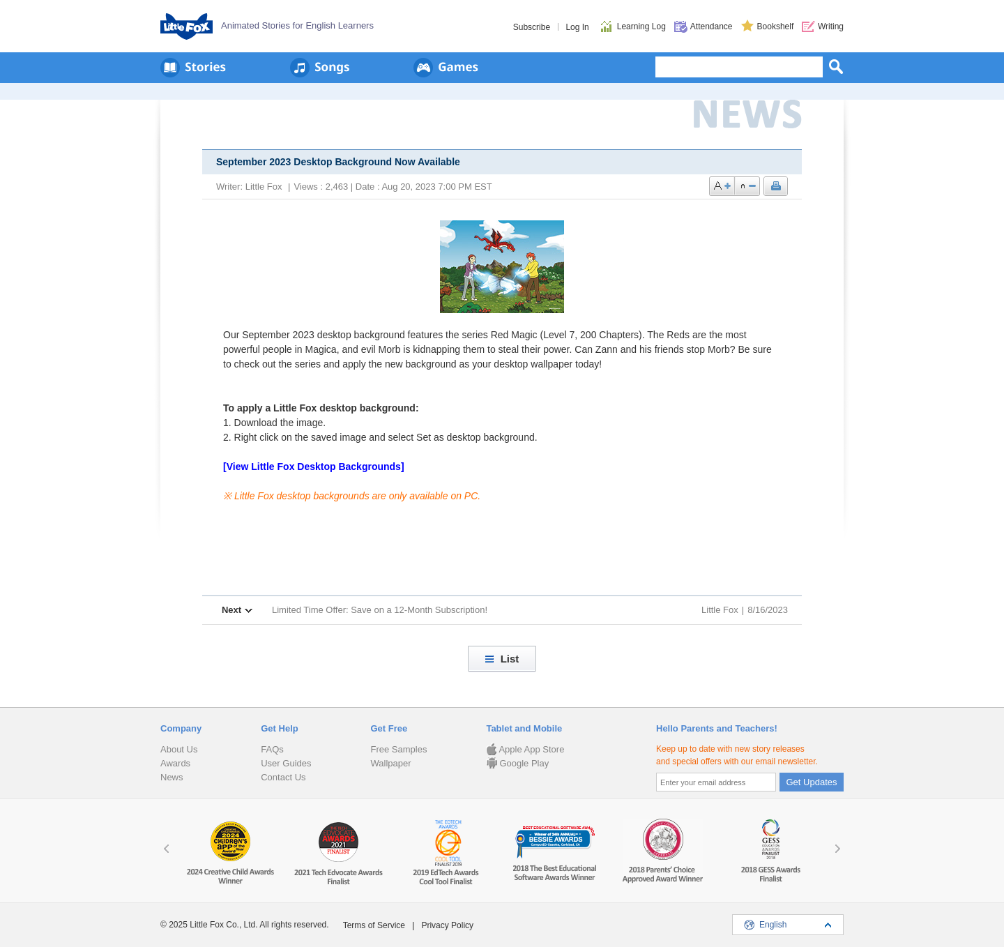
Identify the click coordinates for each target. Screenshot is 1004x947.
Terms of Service (374, 925)
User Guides (286, 763)
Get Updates (811, 782)
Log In (576, 27)
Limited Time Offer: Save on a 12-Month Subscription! (379, 610)
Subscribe (531, 27)
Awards (175, 763)
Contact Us (283, 777)
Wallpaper (390, 763)
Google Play (517, 763)
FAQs (272, 749)
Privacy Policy (447, 925)
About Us (178, 749)
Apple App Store (525, 749)
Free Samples (398, 749)
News (171, 777)
